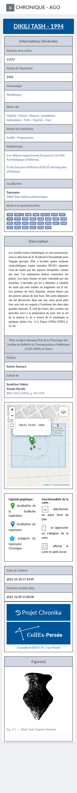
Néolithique (14, 94)
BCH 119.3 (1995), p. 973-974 (25, 393)
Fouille (11, 137)
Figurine (38, 120)
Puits (27, 120)
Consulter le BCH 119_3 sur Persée (38, 647)
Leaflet (46, 485)
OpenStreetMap (61, 485)
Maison (34, 115)
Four (48, 120)
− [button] (12, 416)
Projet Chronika (38, 612)
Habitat (11, 115)
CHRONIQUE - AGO (38, 7)
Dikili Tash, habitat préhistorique (27, 196)
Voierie (22, 115)
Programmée (25, 137)
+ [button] (12, 410)
